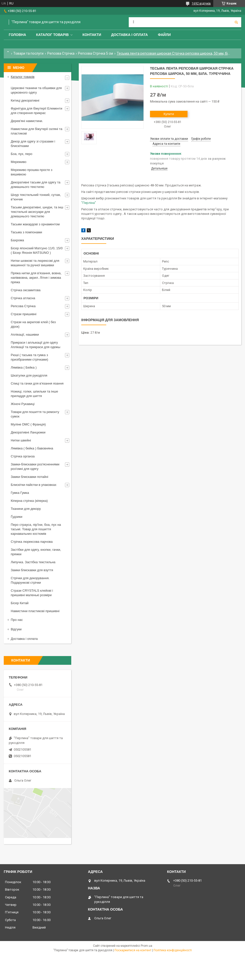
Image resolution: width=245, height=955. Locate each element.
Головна (17, 35)
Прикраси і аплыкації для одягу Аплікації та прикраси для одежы (35, 345)
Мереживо (18, 162)
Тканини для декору (26, 509)
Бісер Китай (19, 603)
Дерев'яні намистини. (27, 121)
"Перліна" (88, 203)
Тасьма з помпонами (26, 232)
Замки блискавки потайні (29, 477)
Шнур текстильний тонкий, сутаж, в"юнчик (36, 197)
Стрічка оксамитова (25, 290)
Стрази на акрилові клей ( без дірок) (33, 324)
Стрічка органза (23, 456)
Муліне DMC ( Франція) (28, 424)
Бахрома (17, 240)
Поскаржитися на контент (132, 950)
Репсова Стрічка (60, 53)
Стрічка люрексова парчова (31, 542)
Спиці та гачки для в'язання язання (37, 383)
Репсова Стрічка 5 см (95, 53)
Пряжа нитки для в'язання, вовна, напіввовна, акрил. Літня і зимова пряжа (36, 277)
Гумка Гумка (20, 493)
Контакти (91, 35)
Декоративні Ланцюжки (28, 432)
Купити (169, 114)
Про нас (17, 620)
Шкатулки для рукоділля (29, 375)
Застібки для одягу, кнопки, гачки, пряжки (36, 552)
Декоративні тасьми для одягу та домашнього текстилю (35, 184)
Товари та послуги (28, 53)
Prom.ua (146, 946)
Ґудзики (16, 517)
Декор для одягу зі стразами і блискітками (33, 143)
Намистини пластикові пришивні (35, 611)
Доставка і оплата (129, 35)
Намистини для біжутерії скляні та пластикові (36, 131)
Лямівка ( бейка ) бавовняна (32, 448)
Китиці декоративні (25, 100)
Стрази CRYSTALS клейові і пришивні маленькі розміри (32, 593)
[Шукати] (236, 22)
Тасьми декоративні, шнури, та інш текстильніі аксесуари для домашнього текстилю (37, 211)
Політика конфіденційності (173, 950)
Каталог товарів (52, 35)
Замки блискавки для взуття (32, 570)
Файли (164, 35)
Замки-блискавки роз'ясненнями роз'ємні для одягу (35, 466)
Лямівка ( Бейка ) (23, 367)
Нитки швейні (21, 440)
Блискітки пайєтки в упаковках (33, 485)
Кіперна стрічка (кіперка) (29, 501)
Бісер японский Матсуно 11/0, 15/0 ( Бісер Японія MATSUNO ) (36, 250)
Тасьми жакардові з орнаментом (35, 224)
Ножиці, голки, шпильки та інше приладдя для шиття (34, 394)
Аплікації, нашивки (25, 334)
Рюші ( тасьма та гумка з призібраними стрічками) (29, 357)
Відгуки (16, 629)
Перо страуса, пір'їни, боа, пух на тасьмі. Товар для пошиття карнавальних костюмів (36, 529)
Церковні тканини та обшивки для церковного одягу (36, 90)
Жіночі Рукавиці (22, 404)
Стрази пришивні (23, 314)
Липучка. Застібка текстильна (33, 562)
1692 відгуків (201, 3)
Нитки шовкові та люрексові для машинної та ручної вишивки (35, 263)
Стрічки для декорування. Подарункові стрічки (30, 580)
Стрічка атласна (23, 298)
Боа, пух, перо (21, 154)
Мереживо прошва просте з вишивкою (31, 172)
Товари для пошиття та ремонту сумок (35, 414)
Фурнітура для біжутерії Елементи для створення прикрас (36, 111)
